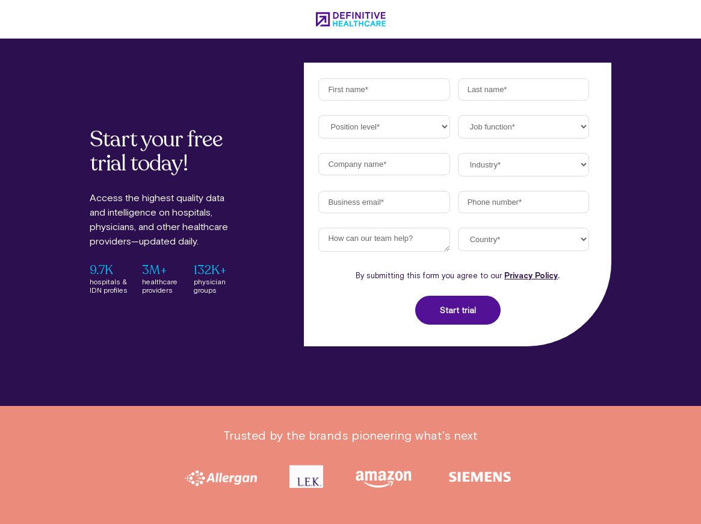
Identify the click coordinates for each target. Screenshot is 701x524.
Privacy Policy (531, 275)
